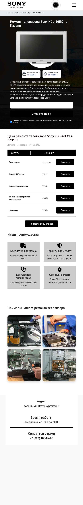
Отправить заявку (41, 113)
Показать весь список (41, 223)
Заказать (65, 162)
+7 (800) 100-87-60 (41, 438)
